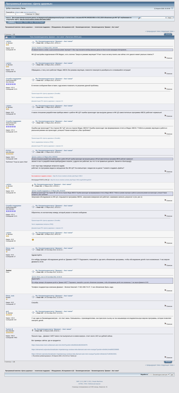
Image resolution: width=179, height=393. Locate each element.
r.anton (8, 41)
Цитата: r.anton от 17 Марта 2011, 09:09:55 (44, 157)
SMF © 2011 (87, 381)
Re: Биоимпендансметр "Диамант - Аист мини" (54, 41)
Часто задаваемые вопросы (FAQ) (42, 97)
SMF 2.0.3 (79, 381)
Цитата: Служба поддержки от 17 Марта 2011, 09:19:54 (48, 191)
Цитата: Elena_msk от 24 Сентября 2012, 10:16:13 (47, 277)
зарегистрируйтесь (29, 12)
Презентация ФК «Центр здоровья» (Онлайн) (46, 93)
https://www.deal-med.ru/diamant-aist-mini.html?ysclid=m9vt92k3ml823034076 (59, 345)
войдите (17, 12)
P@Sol (8, 150)
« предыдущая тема (152, 31)
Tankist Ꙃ (9, 329)
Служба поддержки (13, 79)
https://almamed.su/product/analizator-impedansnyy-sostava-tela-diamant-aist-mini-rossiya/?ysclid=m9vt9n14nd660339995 (75, 349)
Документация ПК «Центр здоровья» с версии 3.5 (47, 101)
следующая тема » (167, 31)
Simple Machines (97, 381)
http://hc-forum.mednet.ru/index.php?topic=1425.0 (35, 19)
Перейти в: (144, 374)
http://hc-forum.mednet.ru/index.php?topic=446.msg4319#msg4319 (70, 180)
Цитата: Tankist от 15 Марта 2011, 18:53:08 (45, 47)
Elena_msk (10, 248)
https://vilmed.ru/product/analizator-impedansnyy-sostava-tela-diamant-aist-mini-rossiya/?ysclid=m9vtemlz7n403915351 (74, 354)
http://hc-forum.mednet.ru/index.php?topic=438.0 (67, 176)
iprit (7, 311)
